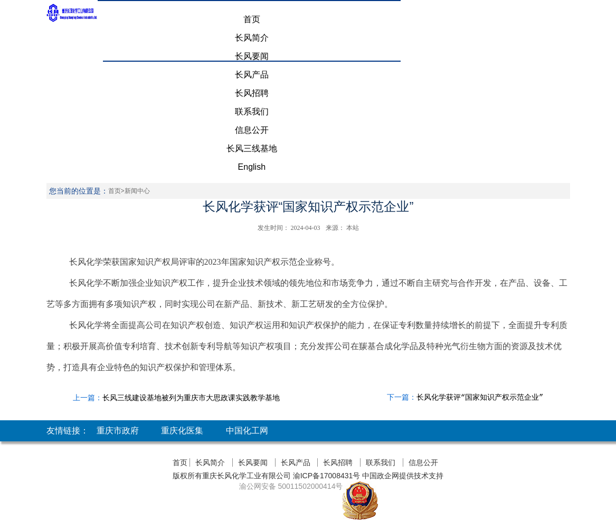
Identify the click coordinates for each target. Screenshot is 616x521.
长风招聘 (252, 93)
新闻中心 (137, 191)
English (252, 166)
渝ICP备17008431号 (326, 475)
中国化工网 (247, 430)
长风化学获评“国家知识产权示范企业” (480, 397)
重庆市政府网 (118, 441)
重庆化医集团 (182, 441)
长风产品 (252, 74)
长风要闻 (252, 56)
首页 (251, 19)
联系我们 (252, 111)
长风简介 (252, 37)
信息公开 (252, 130)
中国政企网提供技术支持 (402, 475)
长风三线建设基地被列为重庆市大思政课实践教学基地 (191, 397)
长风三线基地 (251, 148)
